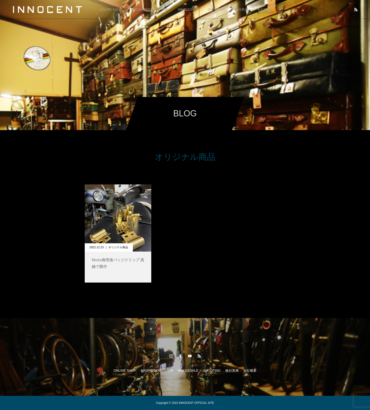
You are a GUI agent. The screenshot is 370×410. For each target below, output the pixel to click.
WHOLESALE (188, 9)
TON (164, 9)
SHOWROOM (141, 9)
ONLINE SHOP (110, 9)
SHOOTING (216, 9)
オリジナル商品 (118, 247)
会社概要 (264, 9)
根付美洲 (241, 9)
